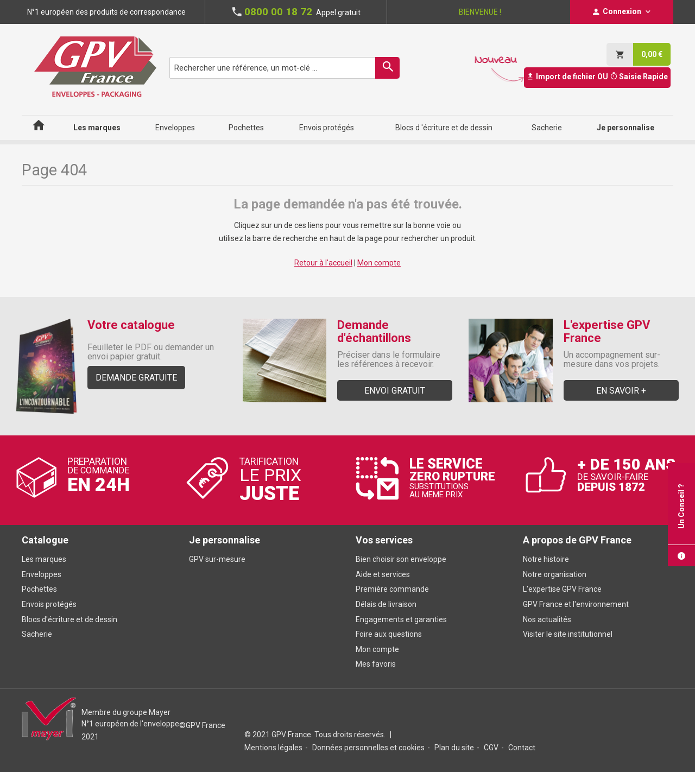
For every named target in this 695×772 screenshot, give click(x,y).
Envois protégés (49, 604)
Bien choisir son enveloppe (401, 559)
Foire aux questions (389, 634)
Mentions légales (273, 747)
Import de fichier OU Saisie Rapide (597, 76)
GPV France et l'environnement (576, 604)
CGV (491, 747)
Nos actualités (547, 619)
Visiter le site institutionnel (567, 634)
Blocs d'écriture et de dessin (69, 619)
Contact (521, 747)
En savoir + (621, 390)
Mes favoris (376, 664)
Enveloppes (41, 574)
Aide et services (383, 574)
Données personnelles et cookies (368, 747)
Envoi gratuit (394, 390)
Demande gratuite (136, 377)
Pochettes (39, 589)
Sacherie (37, 634)
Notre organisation (554, 574)
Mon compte (379, 262)
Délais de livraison (387, 604)
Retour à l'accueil (323, 262)
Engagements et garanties (401, 619)
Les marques (44, 559)
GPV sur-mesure (217, 559)
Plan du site (454, 747)
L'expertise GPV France (562, 589)
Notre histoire (546, 559)
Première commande (392, 589)
